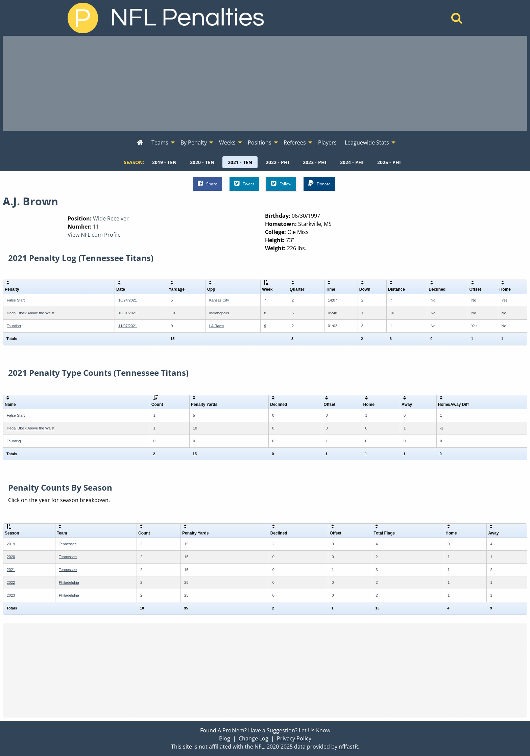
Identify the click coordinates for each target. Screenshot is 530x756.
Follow (281, 183)
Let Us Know (314, 730)
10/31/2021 (127, 313)
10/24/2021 (127, 300)
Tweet (244, 183)
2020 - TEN (202, 162)
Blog (224, 738)
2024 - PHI (352, 162)
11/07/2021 (127, 326)
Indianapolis (219, 313)
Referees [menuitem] (295, 142)
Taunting (14, 326)
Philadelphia (69, 582)
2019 (11, 544)
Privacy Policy (294, 738)
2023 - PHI (315, 162)
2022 (11, 582)
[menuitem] (140, 142)
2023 (11, 595)
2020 (11, 557)
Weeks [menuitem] (227, 142)
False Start (16, 300)
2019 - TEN (164, 162)
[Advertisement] (265, 83)
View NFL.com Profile (94, 234)
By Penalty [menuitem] (193, 142)
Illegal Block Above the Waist (30, 313)
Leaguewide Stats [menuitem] (367, 142)
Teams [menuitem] (159, 142)
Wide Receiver (111, 218)
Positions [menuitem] (259, 142)
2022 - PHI (277, 162)
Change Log (253, 738)
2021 (11, 570)
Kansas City (219, 300)
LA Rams (216, 326)
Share (207, 183)
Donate (319, 183)
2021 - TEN (240, 162)
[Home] (456, 20)
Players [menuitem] (327, 142)
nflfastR (348, 746)
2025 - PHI (389, 162)
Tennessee (68, 544)
